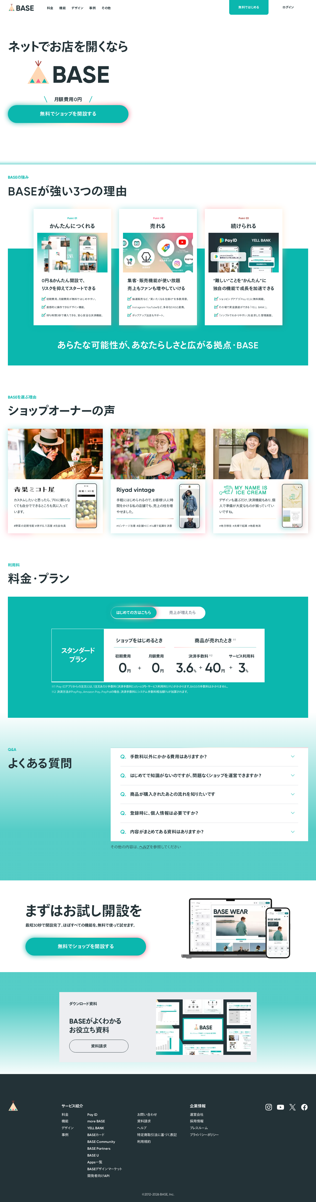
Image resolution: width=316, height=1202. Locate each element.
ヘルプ (144, 846)
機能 (65, 1121)
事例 (65, 1135)
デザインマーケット (104, 1169)
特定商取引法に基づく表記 (157, 1135)
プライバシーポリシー (204, 1135)
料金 (65, 1114)
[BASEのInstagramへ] (268, 1107)
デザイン (68, 1128)
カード (95, 1135)
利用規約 (144, 1141)
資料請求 (144, 1121)
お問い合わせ (147, 1114)
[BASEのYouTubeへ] (280, 1107)
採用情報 (196, 1121)
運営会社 (196, 1114)
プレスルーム (199, 1128)
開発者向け (98, 1176)
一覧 (94, 1162)
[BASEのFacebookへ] (304, 1107)
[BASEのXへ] (292, 1107)
